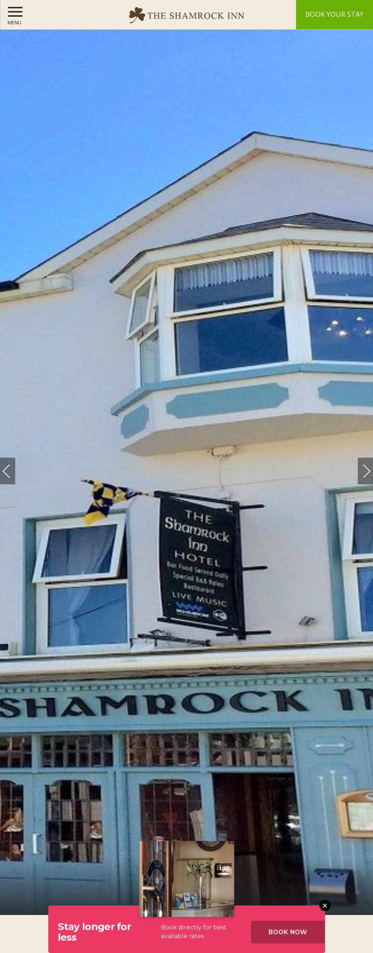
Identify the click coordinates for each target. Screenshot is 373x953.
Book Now (287, 935)
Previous (14, 471)
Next (359, 467)
